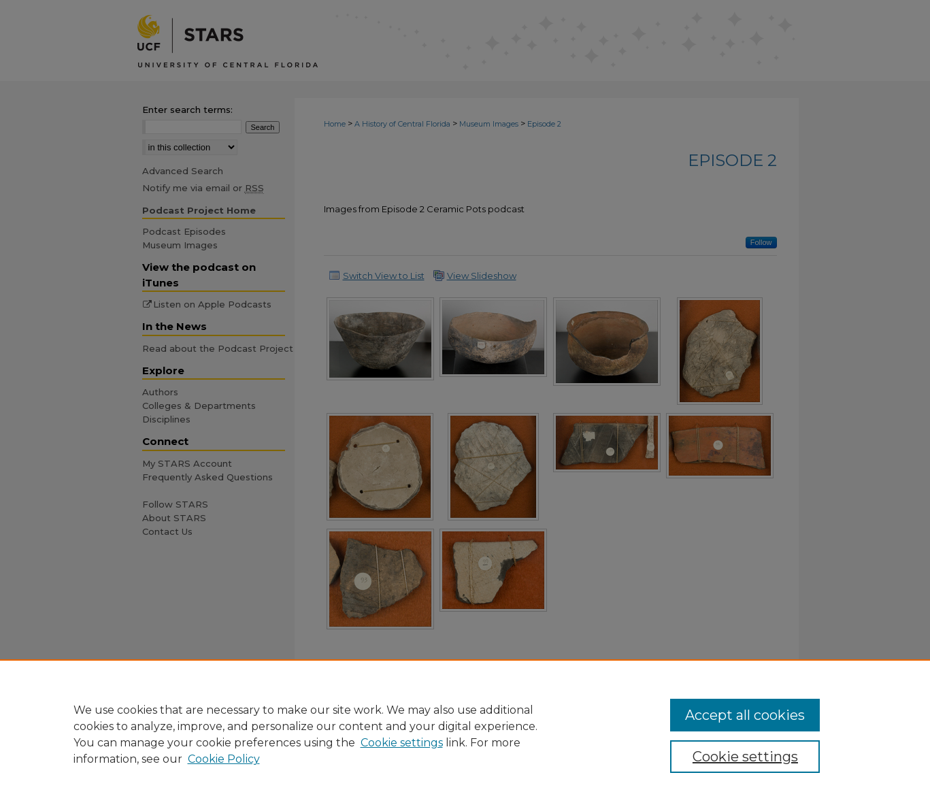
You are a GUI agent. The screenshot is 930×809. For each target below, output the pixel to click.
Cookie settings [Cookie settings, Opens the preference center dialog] (745, 756)
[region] (465, 734)
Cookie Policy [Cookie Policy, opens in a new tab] (224, 759)
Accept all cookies (745, 715)
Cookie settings (402, 742)
